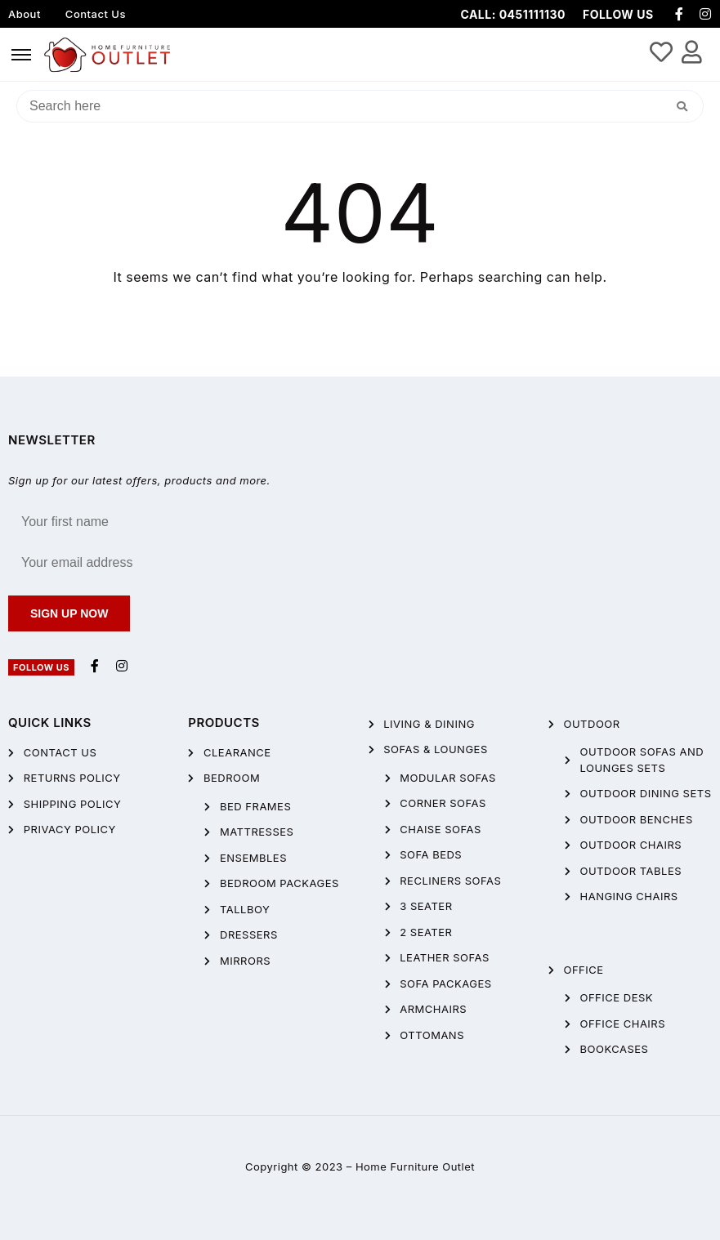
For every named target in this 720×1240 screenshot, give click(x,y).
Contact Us (95, 13)
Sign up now (69, 613)
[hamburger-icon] (21, 55)
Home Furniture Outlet (415, 1166)
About (24, 13)
